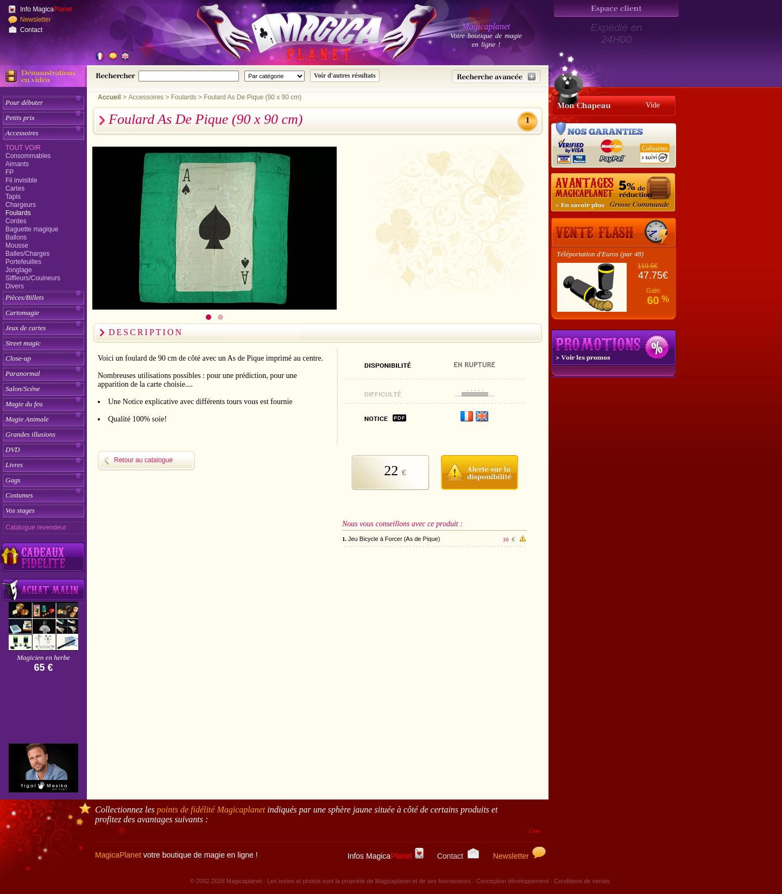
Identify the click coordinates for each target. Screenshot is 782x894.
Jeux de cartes (25, 328)
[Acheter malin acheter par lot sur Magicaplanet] (43, 589)
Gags (12, 480)
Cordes (16, 221)
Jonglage (18, 270)
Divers (14, 286)
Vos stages (20, 510)
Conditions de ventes (582, 881)
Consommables (28, 156)
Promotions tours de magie (613, 348)
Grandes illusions (30, 434)
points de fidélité (211, 809)
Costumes (19, 495)
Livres (14, 465)
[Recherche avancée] (496, 76)
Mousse (16, 245)
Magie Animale (27, 419)
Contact (31, 30)
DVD (12, 449)
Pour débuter (24, 102)
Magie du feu (24, 404)
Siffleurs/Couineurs (32, 278)
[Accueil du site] (304, 35)
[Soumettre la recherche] (345, 76)
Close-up (18, 358)
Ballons (16, 237)
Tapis (13, 196)
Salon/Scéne (22, 389)
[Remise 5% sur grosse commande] (613, 192)
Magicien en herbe (43, 657)
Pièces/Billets (24, 297)
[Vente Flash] (613, 232)
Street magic (23, 343)
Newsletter (35, 19)
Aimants (17, 164)
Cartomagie (22, 313)
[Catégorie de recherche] (274, 76)
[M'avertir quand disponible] (479, 471)
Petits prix (20, 118)
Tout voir (23, 148)
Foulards (18, 213)
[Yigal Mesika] (43, 768)
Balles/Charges (27, 253)
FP (9, 172)
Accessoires (22, 133)
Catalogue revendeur (35, 527)
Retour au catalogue (143, 460)
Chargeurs (20, 205)
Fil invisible (21, 180)
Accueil (109, 97)
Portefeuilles (23, 262)
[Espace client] (616, 8)
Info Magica (46, 9)
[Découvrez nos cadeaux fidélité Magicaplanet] (43, 557)
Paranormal (22, 373)
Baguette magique (31, 229)
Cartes (14, 188)
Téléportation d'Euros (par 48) (600, 254)
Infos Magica (386, 856)
